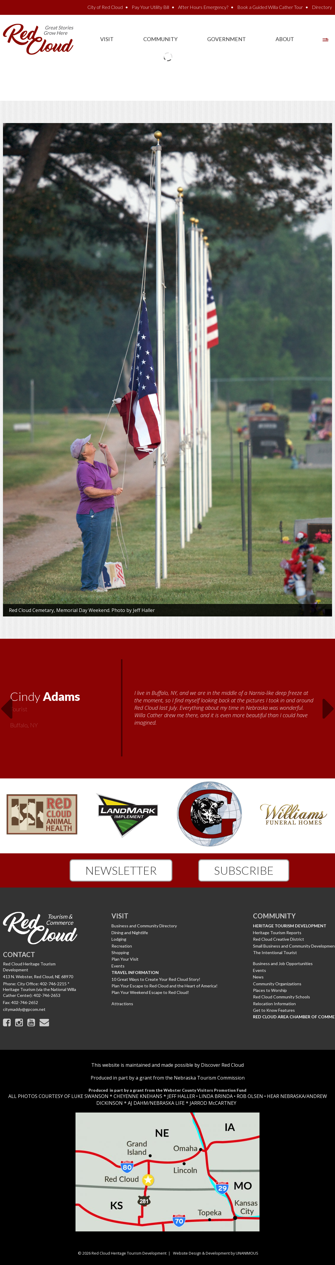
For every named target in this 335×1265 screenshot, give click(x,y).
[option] (167, 708)
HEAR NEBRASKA (286, 1096)
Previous (6, 705)
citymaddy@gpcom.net (24, 1009)
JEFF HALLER (180, 1096)
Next (329, 705)
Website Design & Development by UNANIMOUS (215, 1253)
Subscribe (243, 870)
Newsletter (121, 870)
